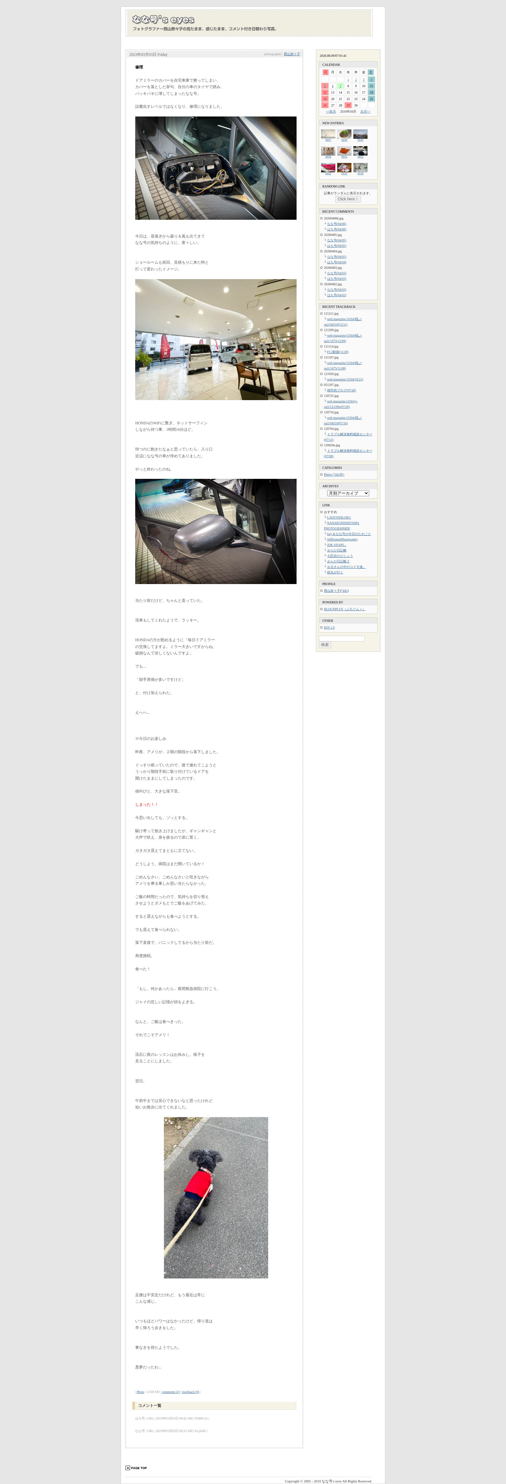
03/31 (344, 172)
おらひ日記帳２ (338, 561)
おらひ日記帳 (337, 550)
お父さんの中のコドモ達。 (346, 567)
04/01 (328, 172)
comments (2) (171, 1392)
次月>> (365, 111)
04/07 (328, 138)
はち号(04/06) (336, 229)
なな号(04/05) (336, 240)
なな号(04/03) (336, 273)
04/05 (360, 138)
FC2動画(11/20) (338, 352)
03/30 (360, 172)
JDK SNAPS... (336, 545)
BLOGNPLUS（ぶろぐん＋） (345, 609)
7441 (344, 590)
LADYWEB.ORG (339, 517)
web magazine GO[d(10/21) (345, 379)
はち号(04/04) (336, 262)
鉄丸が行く (335, 572)
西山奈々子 (292, 54)
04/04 (328, 155)
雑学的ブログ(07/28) (341, 390)
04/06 (344, 138)
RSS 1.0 (329, 627)
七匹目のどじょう (340, 556)
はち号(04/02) (336, 295)
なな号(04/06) (336, 224)
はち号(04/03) (336, 278)
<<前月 (331, 111)
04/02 (360, 155)
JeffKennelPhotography (342, 539)
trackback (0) (190, 1392)
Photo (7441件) (334, 474)
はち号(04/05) (336, 245)
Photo (140, 1392)
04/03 (344, 155)
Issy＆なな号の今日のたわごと (349, 534)
